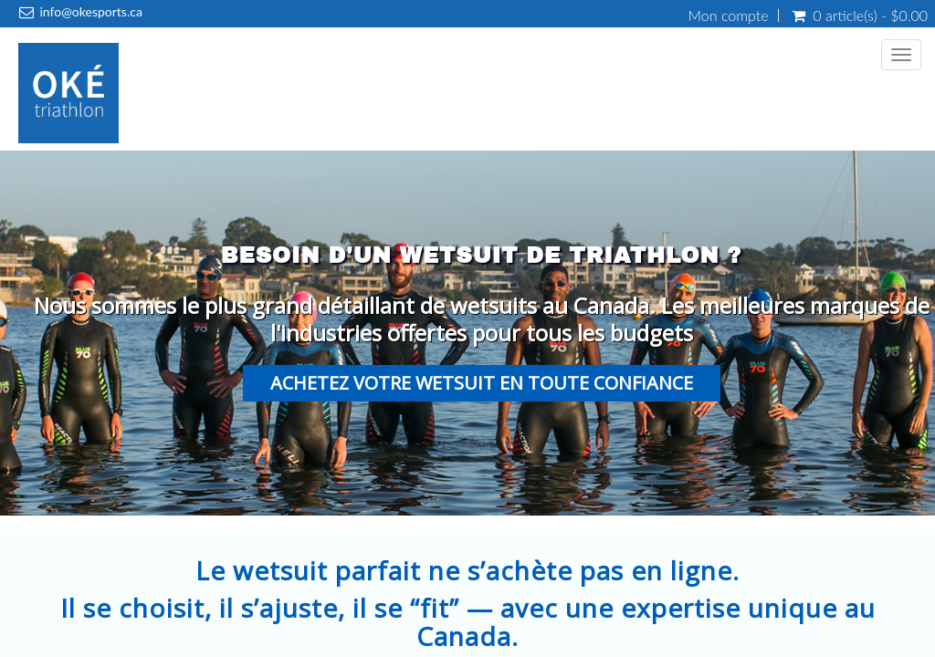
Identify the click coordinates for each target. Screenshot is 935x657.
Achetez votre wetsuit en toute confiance (481, 382)
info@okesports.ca (90, 11)
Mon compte (728, 15)
